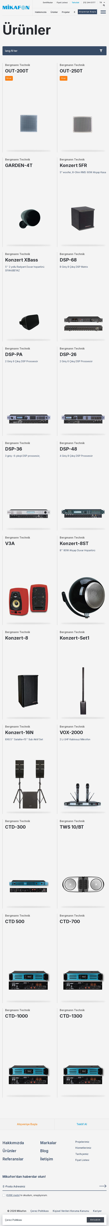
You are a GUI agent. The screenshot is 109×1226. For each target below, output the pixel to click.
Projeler (66, 12)
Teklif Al (81, 1124)
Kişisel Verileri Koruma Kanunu (71, 1210)
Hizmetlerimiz (83, 1147)
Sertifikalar (48, 2)
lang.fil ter (53, 50)
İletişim (46, 1159)
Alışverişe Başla (27, 1124)
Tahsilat (75, 2)
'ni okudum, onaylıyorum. (26, 1195)
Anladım (95, 1219)
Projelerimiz (82, 1141)
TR (102, 2)
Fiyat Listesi (62, 2)
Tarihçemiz (81, 1154)
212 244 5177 (89, 2)
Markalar (48, 1143)
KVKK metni (13, 1195)
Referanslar (13, 1159)
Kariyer (97, 1210)
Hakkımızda (40, 12)
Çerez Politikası (39, 1210)
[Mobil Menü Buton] (103, 12)
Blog (44, 1151)
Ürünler (54, 12)
